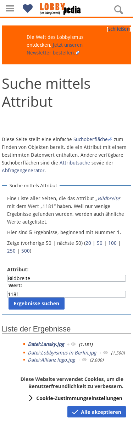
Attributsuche (75, 163)
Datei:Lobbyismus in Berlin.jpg (62, 353)
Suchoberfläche (90, 139)
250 (11, 251)
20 (88, 243)
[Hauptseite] (67, 9)
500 (25, 251)
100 (112, 243)
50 (99, 243)
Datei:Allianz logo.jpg (51, 360)
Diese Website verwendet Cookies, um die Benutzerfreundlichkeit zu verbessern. (71, 383)
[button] (10, 8)
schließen (118, 29)
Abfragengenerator (23, 170)
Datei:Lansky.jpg (46, 344)
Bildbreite (109, 198)
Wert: (15, 285)
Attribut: (18, 269)
